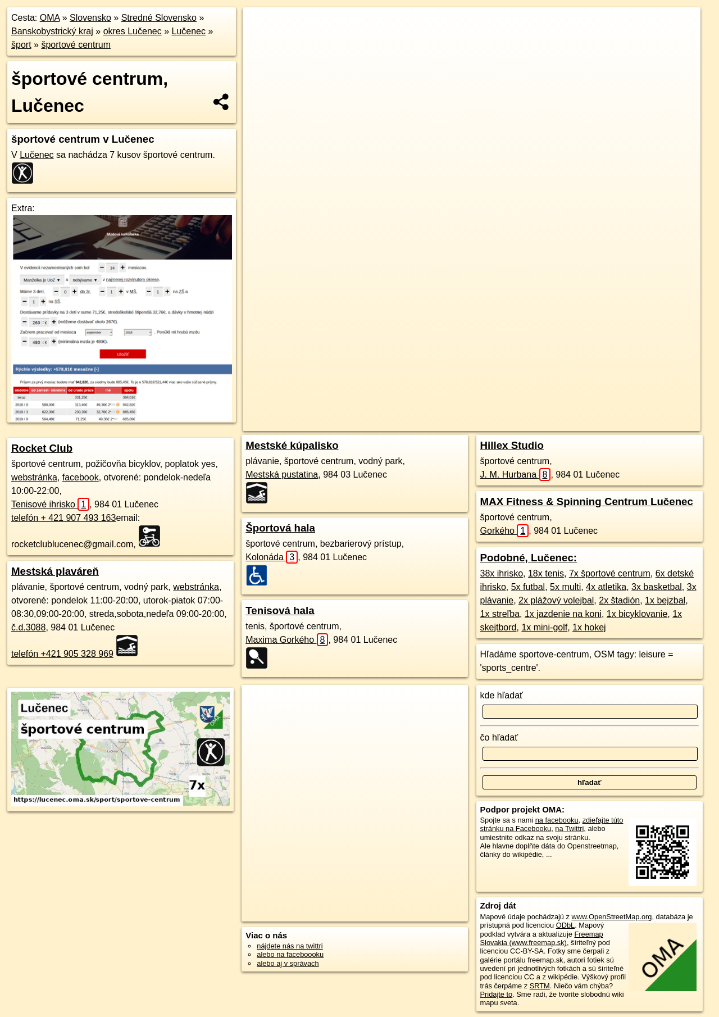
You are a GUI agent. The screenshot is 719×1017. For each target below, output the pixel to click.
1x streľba (500, 614)
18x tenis (546, 573)
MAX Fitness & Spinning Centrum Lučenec (586, 501)
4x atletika (606, 587)
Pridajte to (496, 994)
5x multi (565, 587)
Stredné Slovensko (159, 17)
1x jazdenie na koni (563, 614)
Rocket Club (41, 448)
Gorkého (504, 530)
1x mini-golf (544, 627)
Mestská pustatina (281, 474)
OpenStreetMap (468, 402)
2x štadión (619, 600)
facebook (80, 477)
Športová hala (280, 528)
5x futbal (528, 587)
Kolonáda (271, 557)
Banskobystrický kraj (52, 31)
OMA (50, 17)
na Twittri (569, 828)
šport (21, 44)
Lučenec (188, 31)
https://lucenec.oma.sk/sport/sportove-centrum (630, 402)
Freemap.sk (525, 402)
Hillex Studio (512, 445)
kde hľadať (502, 695)
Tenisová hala (279, 610)
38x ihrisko (501, 573)
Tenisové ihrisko (50, 504)
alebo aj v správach (287, 963)
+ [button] (262, 26)
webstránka (34, 477)
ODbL (565, 925)
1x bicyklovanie (637, 614)
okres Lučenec (132, 31)
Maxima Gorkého (286, 639)
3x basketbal (656, 587)
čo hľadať (499, 737)
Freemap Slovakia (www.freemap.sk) (541, 938)
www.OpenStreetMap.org (611, 916)
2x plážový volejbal (556, 600)
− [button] (262, 43)
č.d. (28, 627)
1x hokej (589, 627)
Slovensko (90, 17)
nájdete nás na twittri (289, 946)
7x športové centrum (609, 573)
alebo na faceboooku (290, 954)
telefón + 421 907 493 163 (63, 518)
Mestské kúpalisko (291, 445)
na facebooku (557, 820)
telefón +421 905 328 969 (62, 654)
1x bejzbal (665, 600)
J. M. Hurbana (515, 474)
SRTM (540, 986)
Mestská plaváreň (55, 571)
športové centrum (76, 44)
